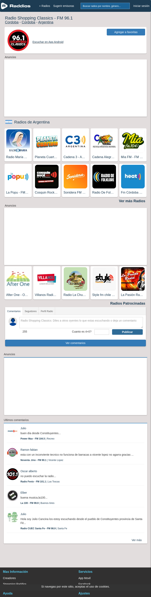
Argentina (45, 22)
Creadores (9, 578)
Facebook (84, 584)
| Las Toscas (40, 481)
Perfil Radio (47, 311)
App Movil (84, 578)
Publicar (127, 332)
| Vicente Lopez (41, 460)
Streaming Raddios (14, 584)
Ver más (137, 540)
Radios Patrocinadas (127, 303)
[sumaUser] (101, 332)
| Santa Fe (43, 528)
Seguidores (31, 311)
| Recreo (37, 438)
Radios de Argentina (32, 122)
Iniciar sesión (141, 5)
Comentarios (13, 311)
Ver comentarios (75, 343)
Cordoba (11, 22)
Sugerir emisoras (63, 5)
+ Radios (44, 5)
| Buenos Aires (37, 503)
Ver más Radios (132, 201)
